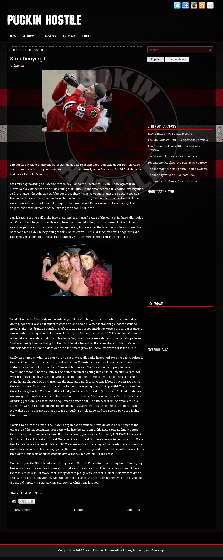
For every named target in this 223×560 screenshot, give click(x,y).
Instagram (69, 36)
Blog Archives (177, 59)
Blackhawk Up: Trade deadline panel (172, 156)
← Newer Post (20, 510)
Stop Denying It (28, 58)
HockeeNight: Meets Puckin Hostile (172, 181)
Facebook (50, 36)
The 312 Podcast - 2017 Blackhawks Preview (177, 140)
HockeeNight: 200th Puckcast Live (171, 175)
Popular (156, 59)
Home (13, 36)
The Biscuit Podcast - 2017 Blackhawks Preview (174, 148)
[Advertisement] (180, 91)
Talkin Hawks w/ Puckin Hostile (169, 133)
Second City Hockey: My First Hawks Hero (177, 162)
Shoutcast (32, 35)
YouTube (86, 36)
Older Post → (135, 510)
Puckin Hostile (93, 550)
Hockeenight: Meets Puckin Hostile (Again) (177, 169)
